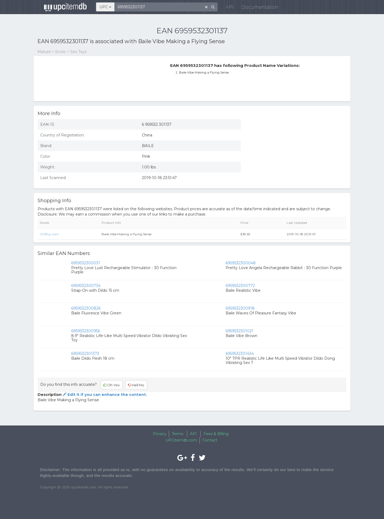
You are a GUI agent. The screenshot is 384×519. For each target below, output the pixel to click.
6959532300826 (86, 308)
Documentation (257, 8)
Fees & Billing (216, 433)
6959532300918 (240, 308)
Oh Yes (111, 385)
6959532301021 (239, 331)
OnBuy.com (49, 234)
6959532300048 (241, 263)
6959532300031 (85, 263)
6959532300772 (240, 285)
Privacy (159, 433)
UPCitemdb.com (181, 440)
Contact (209, 440)
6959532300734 (86, 285)
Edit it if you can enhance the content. (104, 394)
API (227, 8)
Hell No (136, 385)
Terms (177, 433)
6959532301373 (85, 353)
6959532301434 (240, 353)
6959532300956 (85, 331)
